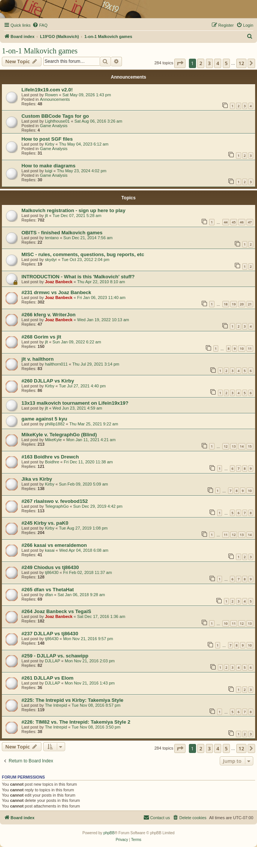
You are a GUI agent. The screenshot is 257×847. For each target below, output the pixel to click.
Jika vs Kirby (36, 479)
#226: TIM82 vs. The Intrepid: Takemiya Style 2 (75, 722)
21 (250, 304)
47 (250, 222)
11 (250, 348)
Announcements (55, 99)
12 (226, 446)
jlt (46, 215)
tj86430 (51, 572)
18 (226, 304)
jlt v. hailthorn (37, 359)
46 (241, 222)
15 (250, 446)
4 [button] (217, 63)
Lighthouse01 (57, 121)
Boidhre (52, 462)
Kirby (49, 144)
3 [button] (209, 63)
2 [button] (200, 63)
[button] (180, 63)
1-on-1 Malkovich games (40, 51)
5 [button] (226, 63)
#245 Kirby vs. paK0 (44, 523)
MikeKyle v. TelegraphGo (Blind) (59, 434)
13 (234, 446)
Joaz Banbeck (58, 281)
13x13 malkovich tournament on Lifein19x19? (74, 403)
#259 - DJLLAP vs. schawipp (54, 656)
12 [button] (241, 63)
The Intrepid (56, 705)
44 (226, 222)
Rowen (51, 95)
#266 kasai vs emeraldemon (54, 545)
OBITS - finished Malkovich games (61, 232)
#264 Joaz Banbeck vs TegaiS (56, 611)
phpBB (109, 833)
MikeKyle (53, 439)
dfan (49, 594)
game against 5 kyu (44, 419)
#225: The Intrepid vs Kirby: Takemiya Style (72, 700)
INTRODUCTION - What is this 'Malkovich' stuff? (78, 276)
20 (241, 304)
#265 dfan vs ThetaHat (47, 589)
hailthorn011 (56, 364)
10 (241, 348)
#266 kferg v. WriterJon (48, 314)
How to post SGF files (47, 139)
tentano (52, 237)
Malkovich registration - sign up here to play (73, 210)
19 (234, 304)
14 (241, 446)
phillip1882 (55, 424)
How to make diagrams (48, 165)
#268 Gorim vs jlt (41, 337)
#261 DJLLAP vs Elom (47, 678)
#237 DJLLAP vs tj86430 (49, 633)
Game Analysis (53, 125)
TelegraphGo (56, 506)
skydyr (51, 259)
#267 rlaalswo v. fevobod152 (54, 501)
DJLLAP (52, 661)
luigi (48, 170)
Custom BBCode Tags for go (55, 116)
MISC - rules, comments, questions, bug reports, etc (82, 254)
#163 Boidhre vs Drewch (50, 457)
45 (234, 222)
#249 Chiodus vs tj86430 (50, 567)
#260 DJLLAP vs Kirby (47, 381)
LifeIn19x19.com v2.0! (47, 90)
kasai (50, 550)
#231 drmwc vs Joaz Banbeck (56, 292)
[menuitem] (39, 25)
